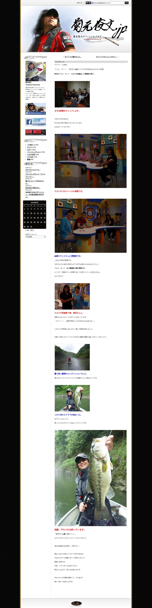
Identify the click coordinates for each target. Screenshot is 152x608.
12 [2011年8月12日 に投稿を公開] (38, 213)
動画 (28, 159)
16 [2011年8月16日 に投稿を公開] (28, 218)
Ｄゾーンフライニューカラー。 (106, 57)
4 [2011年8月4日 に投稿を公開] (34, 209)
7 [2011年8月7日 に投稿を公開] (44, 209)
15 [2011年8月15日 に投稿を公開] (24, 218)
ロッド (29, 147)
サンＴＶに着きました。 (73, 57)
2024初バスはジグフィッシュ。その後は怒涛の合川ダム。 (34, 194)
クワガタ (30, 157)
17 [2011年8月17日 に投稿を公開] (31, 218)
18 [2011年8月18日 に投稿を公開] (34, 218)
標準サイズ (84, 2)
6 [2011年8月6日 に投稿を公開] (41, 209)
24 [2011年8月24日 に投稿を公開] (31, 222)
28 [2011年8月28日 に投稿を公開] (44, 222)
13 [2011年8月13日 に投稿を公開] (41, 213)
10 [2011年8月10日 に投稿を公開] (31, 213)
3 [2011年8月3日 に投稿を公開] (31, 209)
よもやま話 (31, 154)
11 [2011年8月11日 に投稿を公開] (34, 213)
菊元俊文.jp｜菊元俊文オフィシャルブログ (76, 29)
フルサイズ (89, 2)
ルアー (29, 150)
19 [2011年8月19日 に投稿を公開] (38, 218)
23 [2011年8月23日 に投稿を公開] (28, 222)
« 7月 (27, 230)
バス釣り (30, 145)
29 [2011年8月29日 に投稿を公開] (24, 226)
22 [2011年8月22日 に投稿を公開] (24, 222)
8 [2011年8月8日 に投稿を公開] (24, 213)
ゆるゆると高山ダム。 (33, 188)
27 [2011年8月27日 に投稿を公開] (41, 222)
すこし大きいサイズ (87, 2)
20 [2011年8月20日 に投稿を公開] (41, 218)
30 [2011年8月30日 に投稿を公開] (28, 226)
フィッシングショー (34, 152)
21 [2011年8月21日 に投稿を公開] (44, 218)
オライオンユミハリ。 (33, 170)
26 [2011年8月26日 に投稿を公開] (38, 222)
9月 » (32, 230)
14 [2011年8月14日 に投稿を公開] (44, 213)
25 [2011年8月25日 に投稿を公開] (34, 222)
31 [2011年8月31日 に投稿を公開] (31, 226)
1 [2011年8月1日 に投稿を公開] (24, 209)
